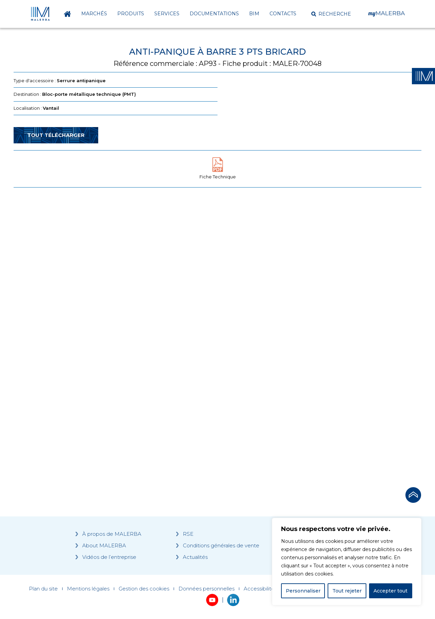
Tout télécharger (56, 135)
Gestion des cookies (144, 589)
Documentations (214, 14)
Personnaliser (303, 591)
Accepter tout (390, 591)
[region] (346, 561)
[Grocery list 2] (313, 321)
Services (166, 14)
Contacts (282, 14)
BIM (254, 14)
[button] (331, 13)
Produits (130, 14)
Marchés (94, 14)
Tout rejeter (347, 591)
